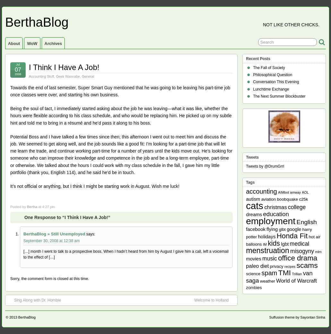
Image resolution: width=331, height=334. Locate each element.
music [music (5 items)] (269, 258)
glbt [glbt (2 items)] (282, 229)
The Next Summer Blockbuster (279, 96)
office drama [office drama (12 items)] (297, 258)
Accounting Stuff (41, 76)
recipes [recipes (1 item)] (289, 266)
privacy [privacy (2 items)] (277, 266)
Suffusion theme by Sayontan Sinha (297, 317)
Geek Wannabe (68, 76)
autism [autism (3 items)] (253, 199)
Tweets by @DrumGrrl (265, 166)
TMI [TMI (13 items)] (284, 272)
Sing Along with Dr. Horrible (34, 300)
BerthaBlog (37, 22)
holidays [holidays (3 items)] (267, 236)
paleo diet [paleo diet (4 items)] (257, 266)
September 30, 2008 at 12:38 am (51, 241)
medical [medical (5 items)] (299, 244)
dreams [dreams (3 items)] (254, 214)
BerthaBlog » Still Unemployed (54, 234)
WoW (32, 43)
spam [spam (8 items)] (269, 273)
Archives (53, 43)
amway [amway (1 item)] (295, 192)
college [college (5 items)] (297, 207)
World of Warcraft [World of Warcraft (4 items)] (296, 281)
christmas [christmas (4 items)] (275, 207)
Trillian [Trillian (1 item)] (297, 274)
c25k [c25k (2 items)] (303, 199)
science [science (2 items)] (253, 273)
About (14, 43)
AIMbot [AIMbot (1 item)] (283, 192)
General (88, 76)
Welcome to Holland (214, 300)
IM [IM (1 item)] (265, 244)
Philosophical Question (272, 75)
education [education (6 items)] (276, 214)
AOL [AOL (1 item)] (305, 192)
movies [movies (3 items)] (253, 258)
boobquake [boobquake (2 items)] (287, 199)
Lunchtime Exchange (271, 89)
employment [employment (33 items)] (270, 221)
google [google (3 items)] (294, 229)
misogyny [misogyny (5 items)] (302, 251)
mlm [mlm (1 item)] (318, 252)
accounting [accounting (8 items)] (261, 191)
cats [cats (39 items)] (254, 205)
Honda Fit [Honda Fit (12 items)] (292, 236)
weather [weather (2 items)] (267, 281)
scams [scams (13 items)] (307, 265)
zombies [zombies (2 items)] (254, 287)
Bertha (32, 207)
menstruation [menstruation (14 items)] (267, 250)
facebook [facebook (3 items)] (256, 229)
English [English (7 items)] (307, 222)
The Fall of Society (269, 68)
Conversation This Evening (276, 82)
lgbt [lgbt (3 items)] (285, 244)
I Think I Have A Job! (64, 67)
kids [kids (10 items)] (274, 243)
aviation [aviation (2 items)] (268, 199)
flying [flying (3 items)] (272, 229)
